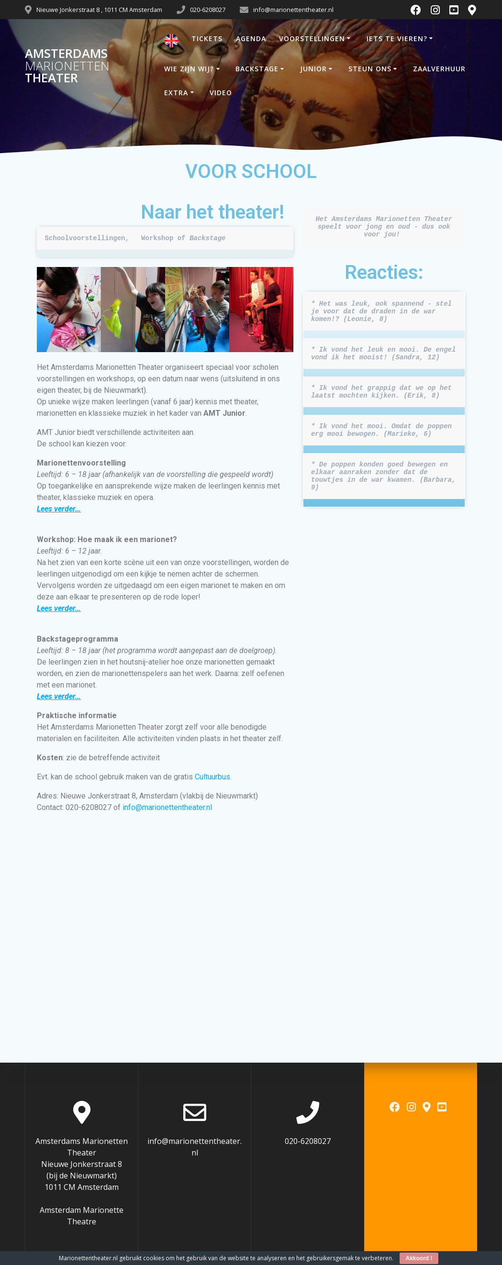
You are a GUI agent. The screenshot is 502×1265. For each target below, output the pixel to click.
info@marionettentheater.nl (167, 807)
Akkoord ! (418, 1258)
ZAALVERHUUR (439, 68)
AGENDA (251, 38)
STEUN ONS (369, 68)
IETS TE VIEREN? (397, 38)
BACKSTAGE (257, 68)
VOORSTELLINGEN (312, 38)
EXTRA (176, 92)
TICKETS (207, 38)
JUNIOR (313, 68)
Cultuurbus (212, 776)
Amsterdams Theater (67, 65)
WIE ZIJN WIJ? (189, 68)
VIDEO (221, 92)
